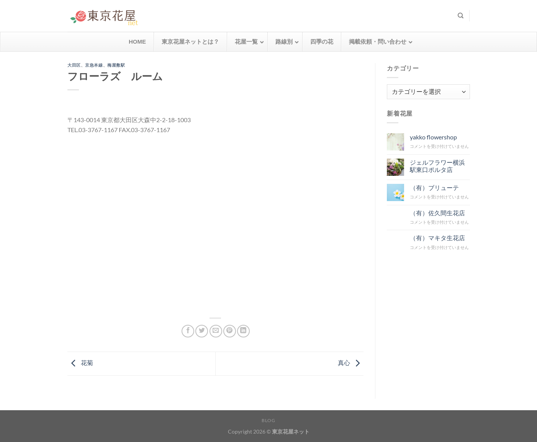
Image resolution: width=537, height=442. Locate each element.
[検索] (460, 15)
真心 (350, 362)
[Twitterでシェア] (201, 331)
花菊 (80, 362)
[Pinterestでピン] (229, 331)
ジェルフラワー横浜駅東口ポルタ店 (437, 165)
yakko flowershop (433, 137)
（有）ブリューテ (433, 187)
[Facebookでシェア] (188, 331)
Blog (268, 420)
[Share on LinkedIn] (243, 331)
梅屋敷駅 (116, 65)
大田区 (74, 65)
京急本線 (94, 65)
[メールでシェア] (216, 331)
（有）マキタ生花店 (437, 237)
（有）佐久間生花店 (437, 212)
